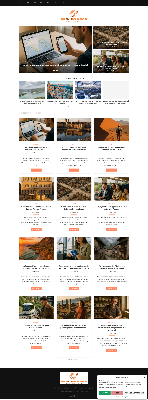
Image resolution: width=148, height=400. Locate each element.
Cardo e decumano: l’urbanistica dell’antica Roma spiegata (111, 43)
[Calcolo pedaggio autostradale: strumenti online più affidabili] (55, 49)
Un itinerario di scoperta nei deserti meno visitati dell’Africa (112, 149)
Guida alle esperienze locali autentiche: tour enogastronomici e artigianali (112, 328)
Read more (36, 170)
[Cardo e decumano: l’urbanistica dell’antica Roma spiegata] (111, 37)
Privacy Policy (125, 397)
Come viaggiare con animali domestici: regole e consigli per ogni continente (74, 268)
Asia (56, 3)
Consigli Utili (31, 3)
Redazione (37, 153)
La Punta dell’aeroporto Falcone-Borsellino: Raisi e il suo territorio (36, 268)
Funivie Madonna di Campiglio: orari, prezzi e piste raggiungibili (88, 102)
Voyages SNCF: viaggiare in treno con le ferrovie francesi (111, 67)
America (49, 3)
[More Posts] (74, 360)
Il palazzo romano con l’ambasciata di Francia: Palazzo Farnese (36, 208)
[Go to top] (74, 397)
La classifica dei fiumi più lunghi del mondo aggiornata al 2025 (32, 102)
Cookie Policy (117, 397)
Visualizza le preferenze (134, 393)
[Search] (128, 3)
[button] (144, 377)
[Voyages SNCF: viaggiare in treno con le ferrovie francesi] (111, 61)
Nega (117, 393)
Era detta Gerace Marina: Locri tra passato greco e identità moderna (73, 327)
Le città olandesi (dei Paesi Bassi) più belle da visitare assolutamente (116, 102)
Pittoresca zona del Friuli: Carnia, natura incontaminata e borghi (112, 268)
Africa (41, 3)
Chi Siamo (57, 389)
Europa (64, 3)
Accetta (105, 393)
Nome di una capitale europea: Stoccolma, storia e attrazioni (74, 149)
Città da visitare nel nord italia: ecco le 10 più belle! (60, 102)
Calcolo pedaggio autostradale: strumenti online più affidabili (36, 149)
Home (21, 3)
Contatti (67, 389)
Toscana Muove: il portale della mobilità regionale (36, 327)
